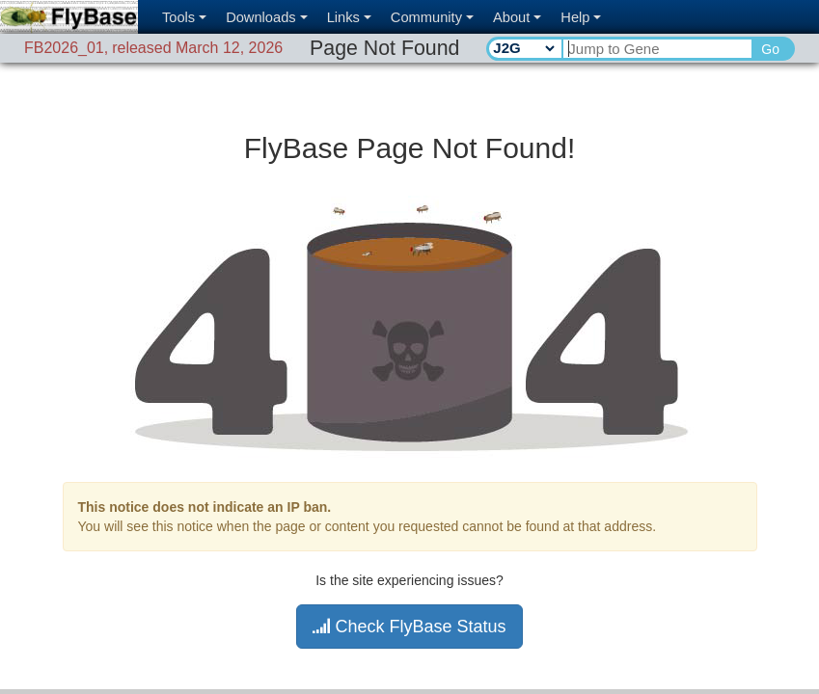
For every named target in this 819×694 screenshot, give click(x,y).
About (517, 17)
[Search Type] (523, 48)
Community (432, 17)
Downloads (267, 17)
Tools (184, 17)
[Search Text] (656, 49)
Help (580, 17)
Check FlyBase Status (409, 626)
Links (349, 17)
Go (770, 49)
